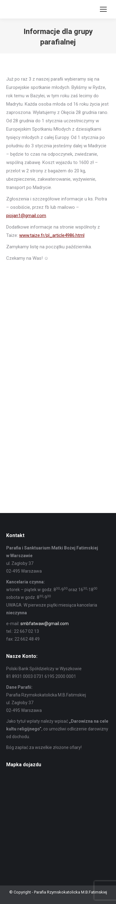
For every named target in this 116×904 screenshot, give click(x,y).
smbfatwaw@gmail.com (44, 623)
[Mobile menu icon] (103, 9)
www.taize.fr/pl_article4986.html (51, 235)
